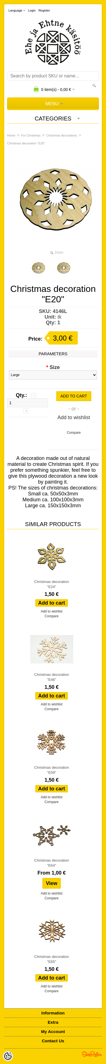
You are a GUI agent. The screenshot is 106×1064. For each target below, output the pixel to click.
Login (32, 10)
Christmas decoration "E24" (51, 584)
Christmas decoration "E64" (51, 863)
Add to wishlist (73, 417)
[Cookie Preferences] (8, 1056)
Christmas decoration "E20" (26, 143)
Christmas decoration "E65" (51, 959)
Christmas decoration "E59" (51, 770)
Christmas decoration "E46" (51, 677)
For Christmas (30, 135)
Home (11, 135)
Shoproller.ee (92, 1054)
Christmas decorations (61, 135)
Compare (74, 433)
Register (44, 10)
